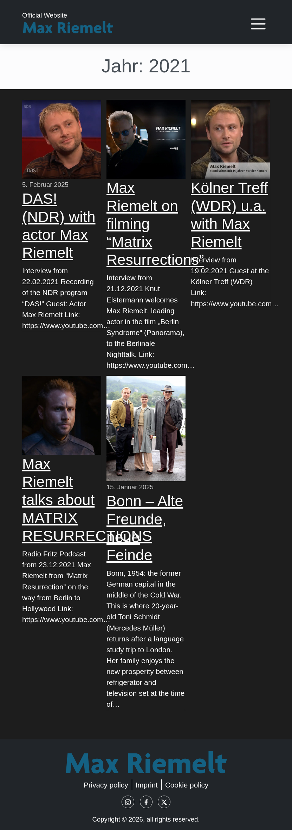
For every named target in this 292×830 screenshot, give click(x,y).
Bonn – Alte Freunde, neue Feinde (144, 527)
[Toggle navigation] (258, 24)
